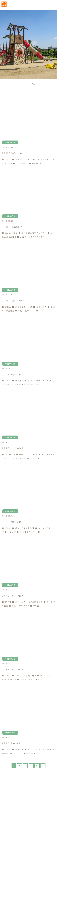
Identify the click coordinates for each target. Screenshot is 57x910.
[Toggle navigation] (53, 4)
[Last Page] (43, 765)
